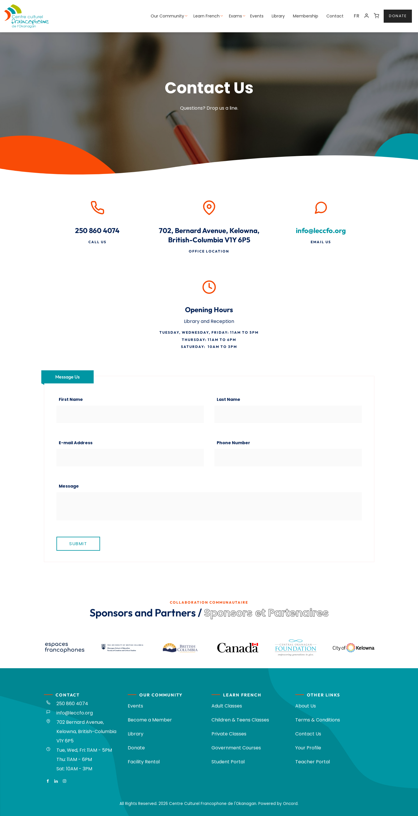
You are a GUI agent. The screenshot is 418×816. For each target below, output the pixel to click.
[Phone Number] (288, 457)
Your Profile (308, 747)
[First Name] (130, 414)
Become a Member (150, 720)
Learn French (206, 16)
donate (392, 13)
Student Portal (228, 761)
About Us (305, 706)
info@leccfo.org (321, 230)
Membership (305, 16)
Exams (235, 16)
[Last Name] (288, 414)
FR (356, 16)
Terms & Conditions (317, 720)
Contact (335, 16)
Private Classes (228, 733)
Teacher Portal (312, 761)
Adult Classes (226, 706)
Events (257, 16)
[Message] (209, 506)
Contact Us (308, 733)
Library (278, 16)
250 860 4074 (72, 703)
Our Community (167, 16)
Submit (78, 544)
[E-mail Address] (130, 457)
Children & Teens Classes (240, 720)
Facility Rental (144, 761)
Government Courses (236, 747)
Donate (136, 747)
